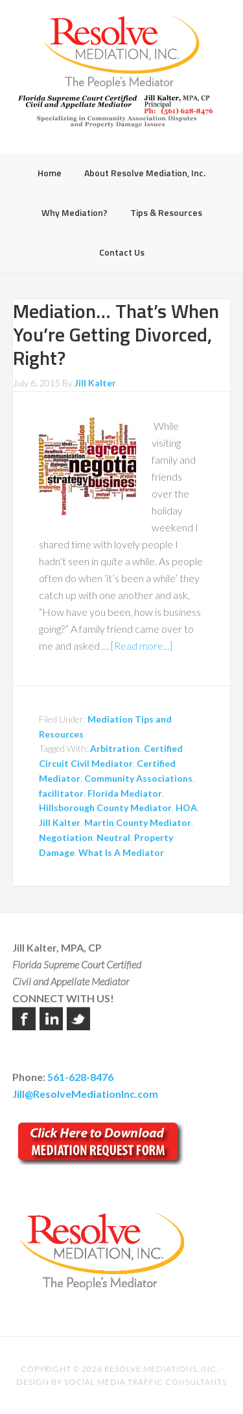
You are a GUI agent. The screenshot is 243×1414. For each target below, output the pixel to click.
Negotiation (66, 837)
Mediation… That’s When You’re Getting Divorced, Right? (116, 334)
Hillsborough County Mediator (105, 807)
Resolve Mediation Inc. (121, 52)
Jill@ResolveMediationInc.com (85, 1093)
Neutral (113, 837)
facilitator (61, 793)
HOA (186, 807)
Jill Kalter (59, 822)
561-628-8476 (80, 1077)
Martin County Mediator (137, 822)
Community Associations (138, 778)
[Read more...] (141, 645)
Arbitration (115, 748)
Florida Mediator (124, 793)
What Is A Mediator (121, 852)
